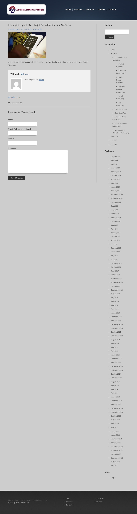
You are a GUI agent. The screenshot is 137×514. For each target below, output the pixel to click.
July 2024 (114, 160)
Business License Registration (120, 89)
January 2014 (116, 404)
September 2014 (117, 378)
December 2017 (117, 263)
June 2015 (115, 343)
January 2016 (116, 321)
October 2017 (116, 267)
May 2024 (114, 164)
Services (78, 10)
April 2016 (115, 309)
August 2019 (115, 240)
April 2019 (115, 244)
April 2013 (115, 431)
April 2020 (115, 229)
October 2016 (116, 286)
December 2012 (117, 446)
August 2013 (115, 420)
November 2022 (117, 195)
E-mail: (20, 129)
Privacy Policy (22, 503)
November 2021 (117, 198)
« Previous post (14, 97)
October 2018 (116, 252)
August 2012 (115, 462)
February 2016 (116, 317)
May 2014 (114, 389)
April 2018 (115, 259)
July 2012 (114, 466)
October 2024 (116, 156)
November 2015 (117, 328)
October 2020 (116, 221)
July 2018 (114, 256)
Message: (12, 148)
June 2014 (115, 385)
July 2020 (114, 225)
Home (68, 10)
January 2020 (116, 233)
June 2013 (115, 424)
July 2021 (114, 206)
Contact (112, 10)
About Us (90, 10)
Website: (11, 139)
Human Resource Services (120, 80)
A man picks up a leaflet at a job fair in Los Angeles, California (39, 25)
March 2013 (115, 435)
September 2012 (117, 458)
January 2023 (116, 191)
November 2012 (117, 450)
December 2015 (117, 324)
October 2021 (116, 202)
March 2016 (115, 313)
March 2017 (115, 275)
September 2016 (117, 290)
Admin (37, 29)
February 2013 (116, 439)
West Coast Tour (121, 109)
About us (100, 499)
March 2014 (115, 397)
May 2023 (114, 183)
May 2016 (114, 305)
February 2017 (116, 279)
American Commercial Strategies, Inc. (28, 500)
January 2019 (116, 248)
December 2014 (117, 366)
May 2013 (114, 427)
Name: (11, 120)
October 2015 (116, 332)
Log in (113, 478)
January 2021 (116, 217)
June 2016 (115, 301)
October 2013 (116, 416)
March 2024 (115, 168)
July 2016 (114, 298)
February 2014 (116, 401)
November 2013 (117, 412)
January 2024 (116, 172)
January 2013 (116, 443)
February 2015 (116, 359)
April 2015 (115, 351)
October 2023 (116, 175)
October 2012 (116, 454)
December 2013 (117, 408)
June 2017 (115, 271)
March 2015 (115, 355)
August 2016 (115, 294)
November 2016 (117, 282)
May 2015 (114, 347)
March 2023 (115, 187)
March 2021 (115, 214)
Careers (101, 10)
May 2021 (114, 210)
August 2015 (115, 340)
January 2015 (116, 362)
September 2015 (117, 336)
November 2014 (117, 370)
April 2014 (115, 393)
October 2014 (116, 374)
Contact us (70, 505)
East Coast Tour (121, 113)
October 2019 (116, 237)
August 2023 (115, 179)
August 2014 (115, 382)
